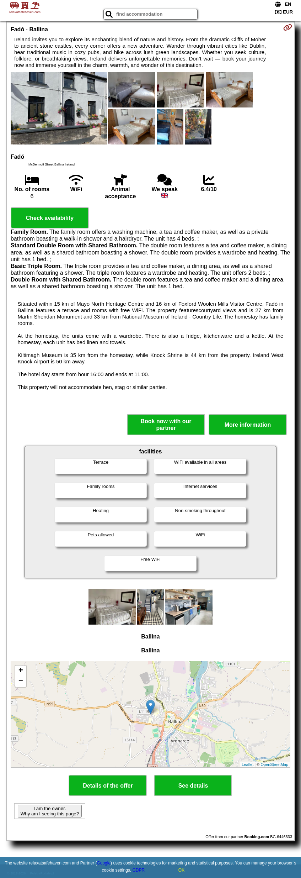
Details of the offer (108, 786)
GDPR (139, 870)
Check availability (50, 218)
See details (193, 786)
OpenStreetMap (274, 764)
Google (104, 863)
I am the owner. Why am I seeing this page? (50, 811)
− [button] (20, 681)
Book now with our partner (166, 424)
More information (248, 425)
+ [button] (20, 671)
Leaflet (247, 764)
